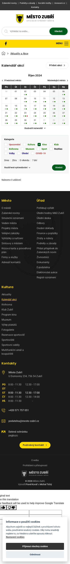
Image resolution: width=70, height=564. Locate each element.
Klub (56, 144)
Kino (44, 144)
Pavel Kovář (32, 484)
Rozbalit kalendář (35, 128)
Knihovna (13, 149)
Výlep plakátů (9, 324)
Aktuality (6, 294)
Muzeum (30, 149)
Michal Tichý (46, 484)
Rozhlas (58, 149)
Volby (12, 153)
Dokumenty (43, 262)
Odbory (41, 223)
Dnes (6, 160)
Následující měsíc (58, 80)
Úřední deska (44, 218)
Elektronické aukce (47, 272)
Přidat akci (57, 65)
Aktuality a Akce (19, 53)
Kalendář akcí (9, 299)
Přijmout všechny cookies (35, 546)
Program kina (9, 314)
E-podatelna (43, 267)
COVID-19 (41, 153)
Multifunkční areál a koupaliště (13, 351)
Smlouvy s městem (12, 243)
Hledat (58, 31)
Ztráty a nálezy (45, 238)
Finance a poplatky (47, 233)
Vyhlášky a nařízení (12, 238)
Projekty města (10, 228)
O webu (35, 460)
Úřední (25, 153)
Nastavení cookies (15, 537)
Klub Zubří (7, 309)
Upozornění (14, 144)
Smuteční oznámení (13, 218)
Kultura (31, 144)
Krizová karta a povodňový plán (16, 250)
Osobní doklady (45, 228)
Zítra (14, 160)
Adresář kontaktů (11, 262)
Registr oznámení (46, 277)
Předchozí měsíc (11, 80)
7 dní (34, 160)
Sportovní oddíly (11, 344)
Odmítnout (35, 554)
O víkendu (24, 160)
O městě (6, 208)
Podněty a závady (46, 243)
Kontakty (9, 363)
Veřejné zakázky (11, 233)
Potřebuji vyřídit (45, 208)
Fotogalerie (8, 329)
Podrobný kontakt (35, 445)
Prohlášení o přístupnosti (35, 465)
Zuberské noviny (11, 213)
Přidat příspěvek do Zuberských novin (47, 250)
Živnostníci (43, 257)
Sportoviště (8, 339)
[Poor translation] (11, 507)
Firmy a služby (10, 257)
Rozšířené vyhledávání (17, 167)
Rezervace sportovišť (13, 334)
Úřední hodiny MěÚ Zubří (50, 213)
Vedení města (9, 223)
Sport (44, 149)
